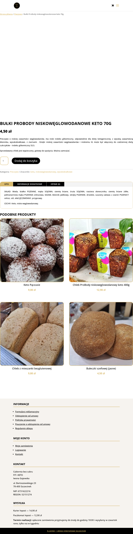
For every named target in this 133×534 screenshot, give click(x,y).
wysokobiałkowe (64, 171)
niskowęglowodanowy (46, 171)
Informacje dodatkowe (29, 184)
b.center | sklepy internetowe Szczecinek (66, 531)
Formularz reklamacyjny (27, 411)
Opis (6, 184)
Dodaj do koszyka (26, 161)
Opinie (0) (55, 184)
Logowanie (20, 450)
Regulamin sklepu (24, 428)
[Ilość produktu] (4, 161)
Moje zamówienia (24, 445)
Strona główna (6, 14)
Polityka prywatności (25, 420)
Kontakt (19, 454)
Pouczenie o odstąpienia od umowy (32, 424)
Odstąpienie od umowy (26, 415)
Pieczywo (18, 14)
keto (32, 171)
